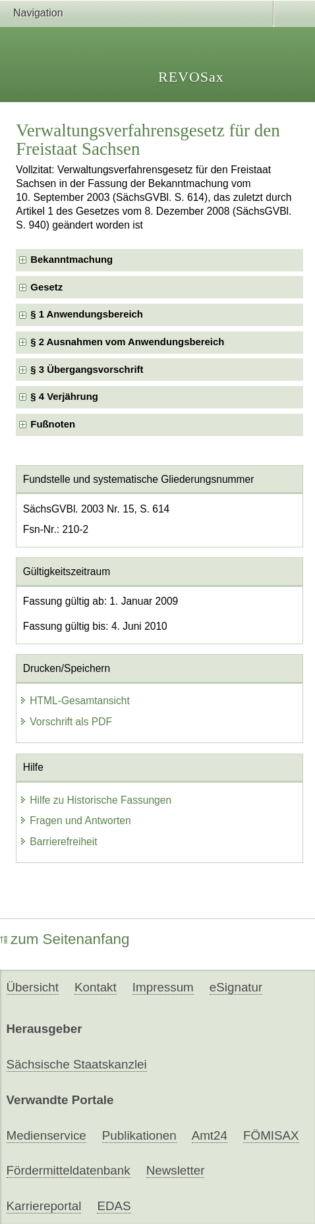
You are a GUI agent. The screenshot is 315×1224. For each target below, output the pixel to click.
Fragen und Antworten (74, 820)
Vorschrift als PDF (65, 721)
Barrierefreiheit (58, 841)
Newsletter (175, 1170)
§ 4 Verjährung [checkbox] (64, 396)
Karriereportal (44, 1206)
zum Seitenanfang (65, 939)
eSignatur (236, 987)
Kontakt (95, 987)
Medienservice (46, 1135)
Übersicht (33, 987)
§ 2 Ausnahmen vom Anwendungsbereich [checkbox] (127, 342)
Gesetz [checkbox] (46, 287)
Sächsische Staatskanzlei (77, 1064)
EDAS (113, 1206)
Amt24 (209, 1135)
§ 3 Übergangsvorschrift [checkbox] (86, 369)
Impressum (163, 987)
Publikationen (139, 1135)
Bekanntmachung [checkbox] (71, 259)
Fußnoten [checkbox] (52, 424)
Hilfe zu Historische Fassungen (95, 800)
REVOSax (191, 77)
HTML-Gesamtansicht (74, 700)
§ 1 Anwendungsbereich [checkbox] (86, 314)
